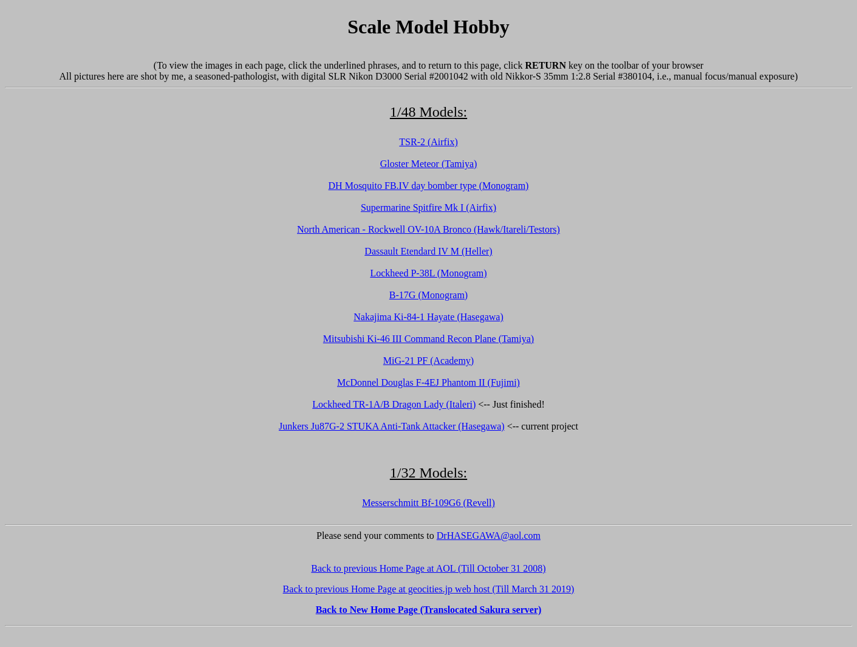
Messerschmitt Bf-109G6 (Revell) (428, 503)
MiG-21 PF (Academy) (428, 360)
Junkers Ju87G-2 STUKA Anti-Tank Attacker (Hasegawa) (392, 426)
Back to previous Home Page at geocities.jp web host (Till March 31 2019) (429, 589)
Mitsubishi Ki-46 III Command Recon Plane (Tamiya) (428, 339)
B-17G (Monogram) (428, 295)
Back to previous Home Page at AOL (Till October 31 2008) (428, 568)
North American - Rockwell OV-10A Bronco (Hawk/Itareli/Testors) (428, 229)
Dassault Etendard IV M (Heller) (428, 251)
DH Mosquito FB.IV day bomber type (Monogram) (429, 185)
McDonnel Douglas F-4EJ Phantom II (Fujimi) (428, 382)
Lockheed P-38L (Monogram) (428, 273)
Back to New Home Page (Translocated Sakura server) (429, 609)
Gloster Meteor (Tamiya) (428, 164)
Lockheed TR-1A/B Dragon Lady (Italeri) (394, 404)
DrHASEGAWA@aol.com (489, 535)
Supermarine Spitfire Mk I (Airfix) (428, 207)
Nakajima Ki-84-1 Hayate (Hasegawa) (428, 317)
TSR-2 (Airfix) (428, 142)
